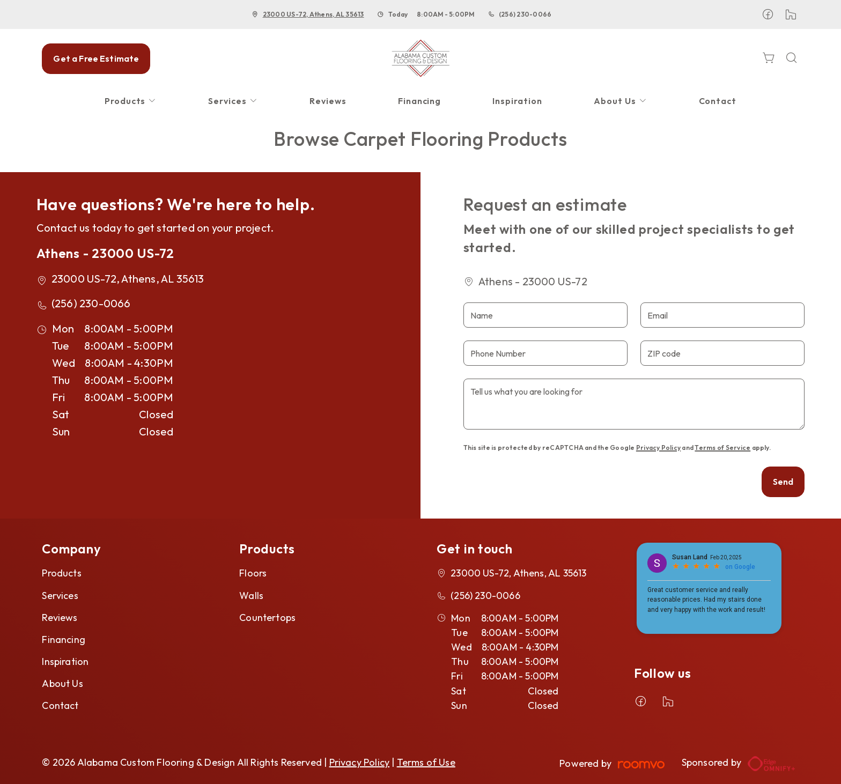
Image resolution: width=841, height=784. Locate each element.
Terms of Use (426, 762)
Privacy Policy (658, 447)
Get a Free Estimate (96, 58)
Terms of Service (722, 447)
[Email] (722, 315)
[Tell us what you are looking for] (634, 404)
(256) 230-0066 (525, 14)
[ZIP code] (722, 353)
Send (783, 481)
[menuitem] (131, 101)
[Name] (545, 315)
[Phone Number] (545, 353)
